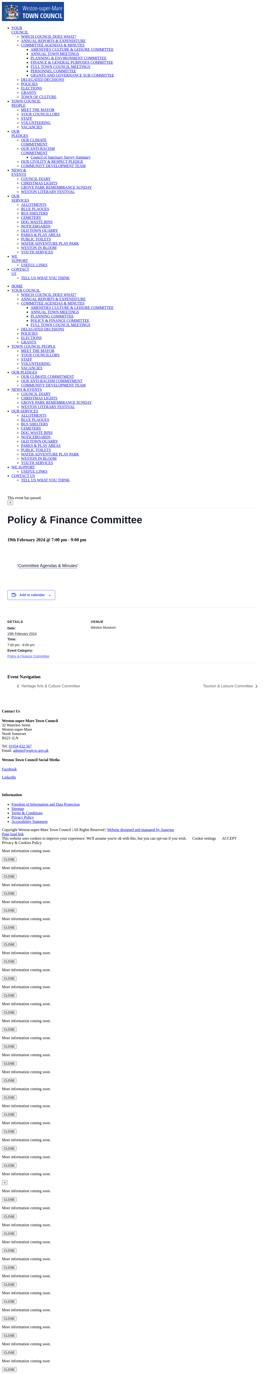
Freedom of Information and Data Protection (45, 804)
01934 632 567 (20, 746)
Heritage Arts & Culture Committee (50, 686)
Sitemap (17, 809)
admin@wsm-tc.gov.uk (31, 750)
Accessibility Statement (29, 822)
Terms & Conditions (26, 813)
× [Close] (10, 502)
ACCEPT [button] (229, 838)
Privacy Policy (22, 817)
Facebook (9, 769)
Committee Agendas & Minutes (47, 565)
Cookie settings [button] (204, 838)
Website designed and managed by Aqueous (140, 830)
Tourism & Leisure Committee (228, 686)
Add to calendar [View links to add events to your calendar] (32, 595)
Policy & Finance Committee (28, 656)
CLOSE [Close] (9, 859)
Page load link (13, 834)
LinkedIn (9, 777)
